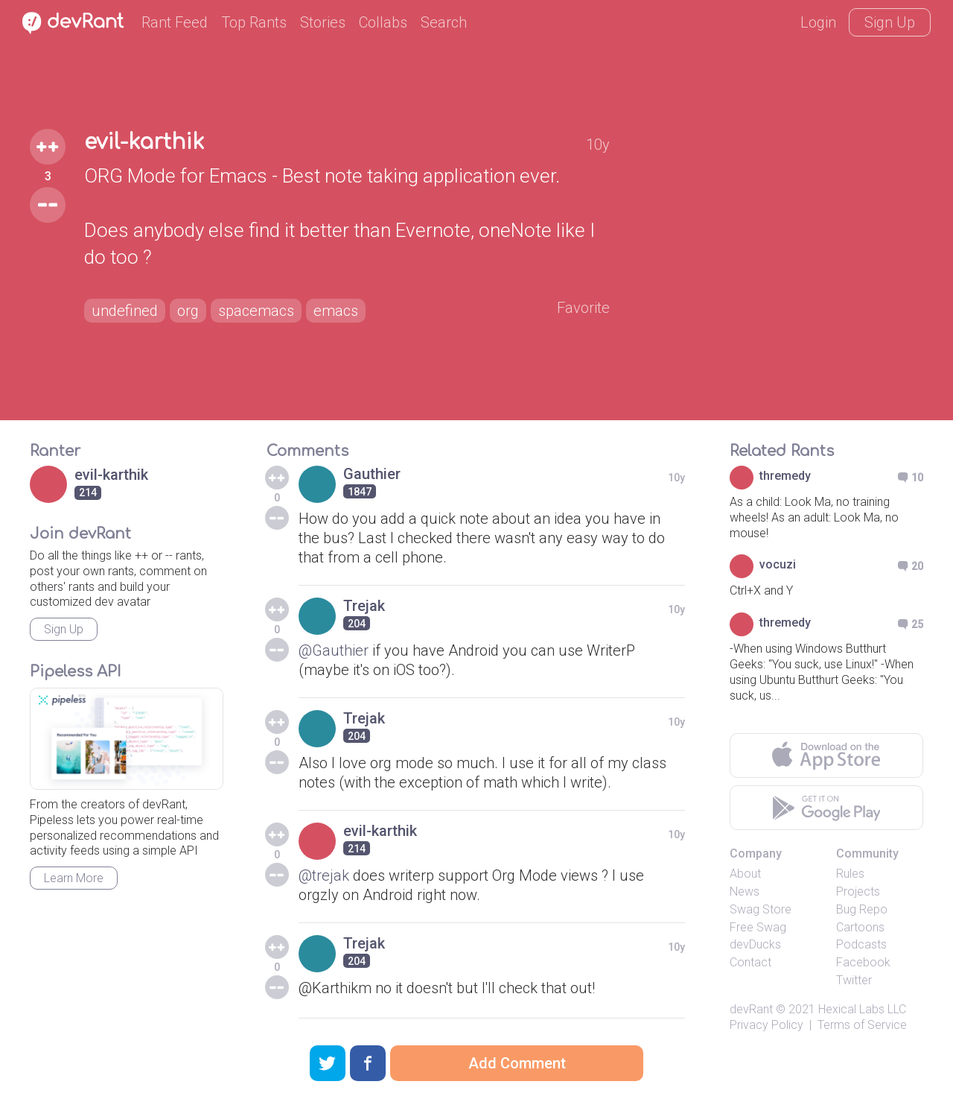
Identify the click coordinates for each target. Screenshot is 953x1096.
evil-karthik (144, 142)
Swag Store (760, 909)
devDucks (755, 944)
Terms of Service (862, 1025)
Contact (750, 962)
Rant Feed (174, 22)
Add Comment (517, 1063)
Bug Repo (861, 909)
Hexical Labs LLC (862, 1009)
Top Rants (254, 22)
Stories (322, 22)
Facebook (863, 962)
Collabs (383, 22)
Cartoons (860, 927)
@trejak (324, 875)
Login (818, 22)
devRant (751, 1009)
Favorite (583, 308)
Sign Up (889, 22)
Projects (858, 891)
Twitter (854, 980)
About (745, 874)
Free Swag (758, 927)
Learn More (73, 878)
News (744, 891)
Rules (850, 874)
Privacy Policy (766, 1025)
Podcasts (861, 944)
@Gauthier (334, 650)
